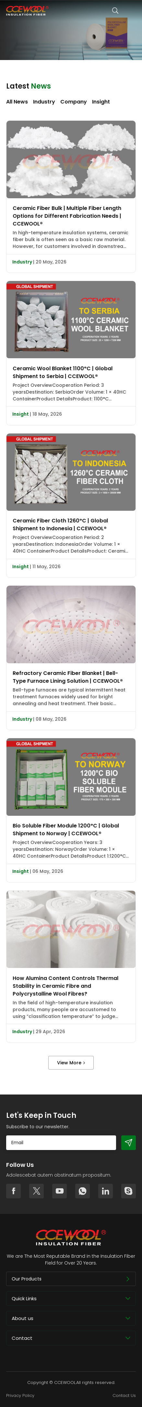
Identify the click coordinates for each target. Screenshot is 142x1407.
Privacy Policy (20, 1395)
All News (17, 101)
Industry (44, 101)
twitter (36, 1191)
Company (73, 101)
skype (128, 1191)
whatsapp (82, 1191)
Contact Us (124, 1395)
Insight (101, 101)
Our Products (26, 1279)
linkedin (105, 1191)
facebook (13, 1191)
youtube (59, 1191)
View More (69, 1062)
